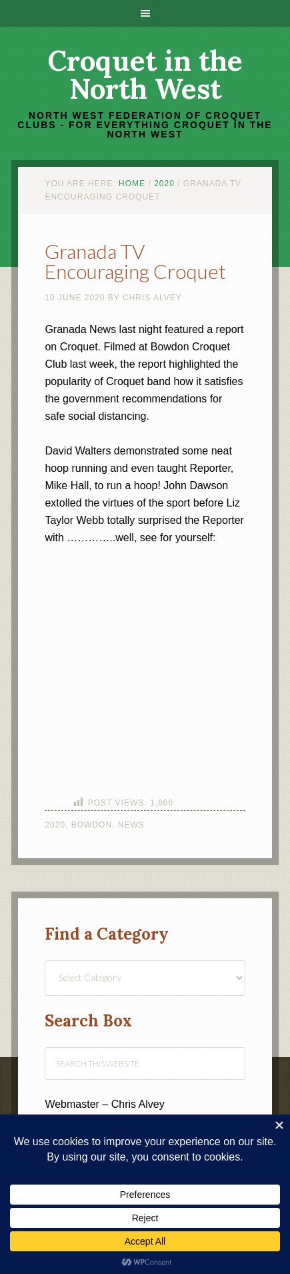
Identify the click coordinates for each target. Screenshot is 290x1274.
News (131, 825)
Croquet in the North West (145, 75)
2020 (55, 825)
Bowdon (91, 825)
